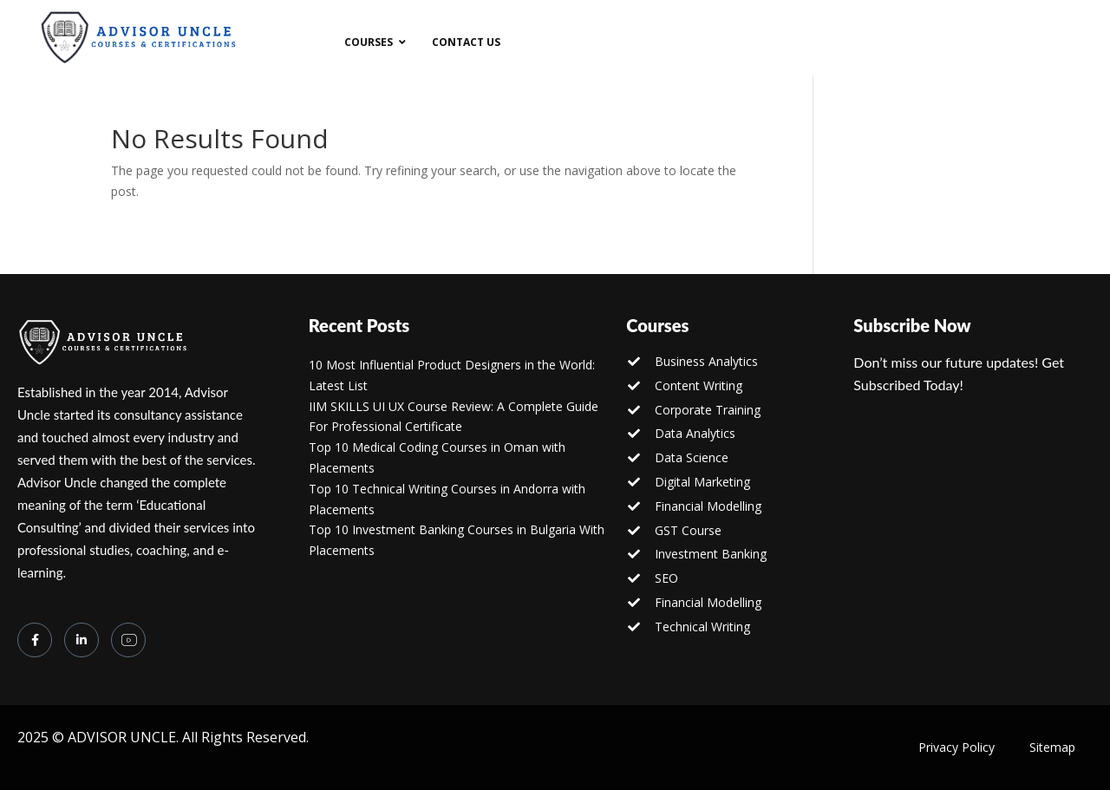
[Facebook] (34, 640)
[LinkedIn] (81, 640)
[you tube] (128, 640)
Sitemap (1052, 747)
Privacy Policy (956, 747)
